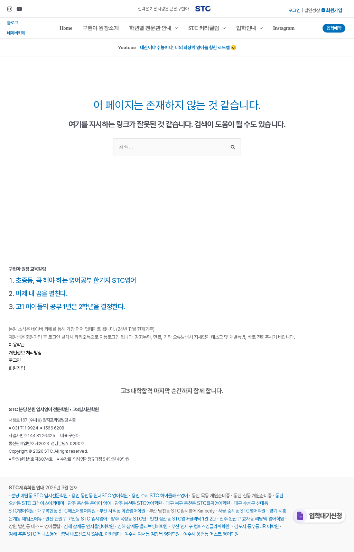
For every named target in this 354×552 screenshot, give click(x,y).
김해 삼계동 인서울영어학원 (89, 526)
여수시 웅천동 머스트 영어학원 (211, 534)
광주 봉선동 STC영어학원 (138, 503)
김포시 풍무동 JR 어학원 (256, 526)
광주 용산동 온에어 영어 (89, 503)
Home (65, 28)
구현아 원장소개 (100, 28)
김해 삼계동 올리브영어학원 (143, 526)
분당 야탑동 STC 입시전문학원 (39, 495)
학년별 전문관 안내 (153, 28)
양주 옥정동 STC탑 (128, 519)
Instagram (284, 28)
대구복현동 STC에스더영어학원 (66, 511)
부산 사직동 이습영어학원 (122, 511)
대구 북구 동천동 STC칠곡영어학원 (198, 503)
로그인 (294, 10)
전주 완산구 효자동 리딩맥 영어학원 (252, 519)
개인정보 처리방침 (25, 352)
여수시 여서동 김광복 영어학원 (152, 534)
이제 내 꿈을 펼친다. (41, 293)
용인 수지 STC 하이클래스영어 (159, 495)
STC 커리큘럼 (207, 28)
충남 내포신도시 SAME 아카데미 (91, 534)
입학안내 (249, 28)
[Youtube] (19, 9)
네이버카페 (16, 33)
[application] (174, 28)
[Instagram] (9, 9)
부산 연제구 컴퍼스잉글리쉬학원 (200, 526)
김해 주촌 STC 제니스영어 (33, 534)
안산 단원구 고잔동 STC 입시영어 (76, 519)
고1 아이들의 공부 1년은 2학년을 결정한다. (70, 306)
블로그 (12, 22)
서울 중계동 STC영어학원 (242, 511)
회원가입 (17, 368)
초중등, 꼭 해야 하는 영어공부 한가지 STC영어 (76, 280)
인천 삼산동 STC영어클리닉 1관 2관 (183, 519)
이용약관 (17, 344)
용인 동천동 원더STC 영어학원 (99, 495)
